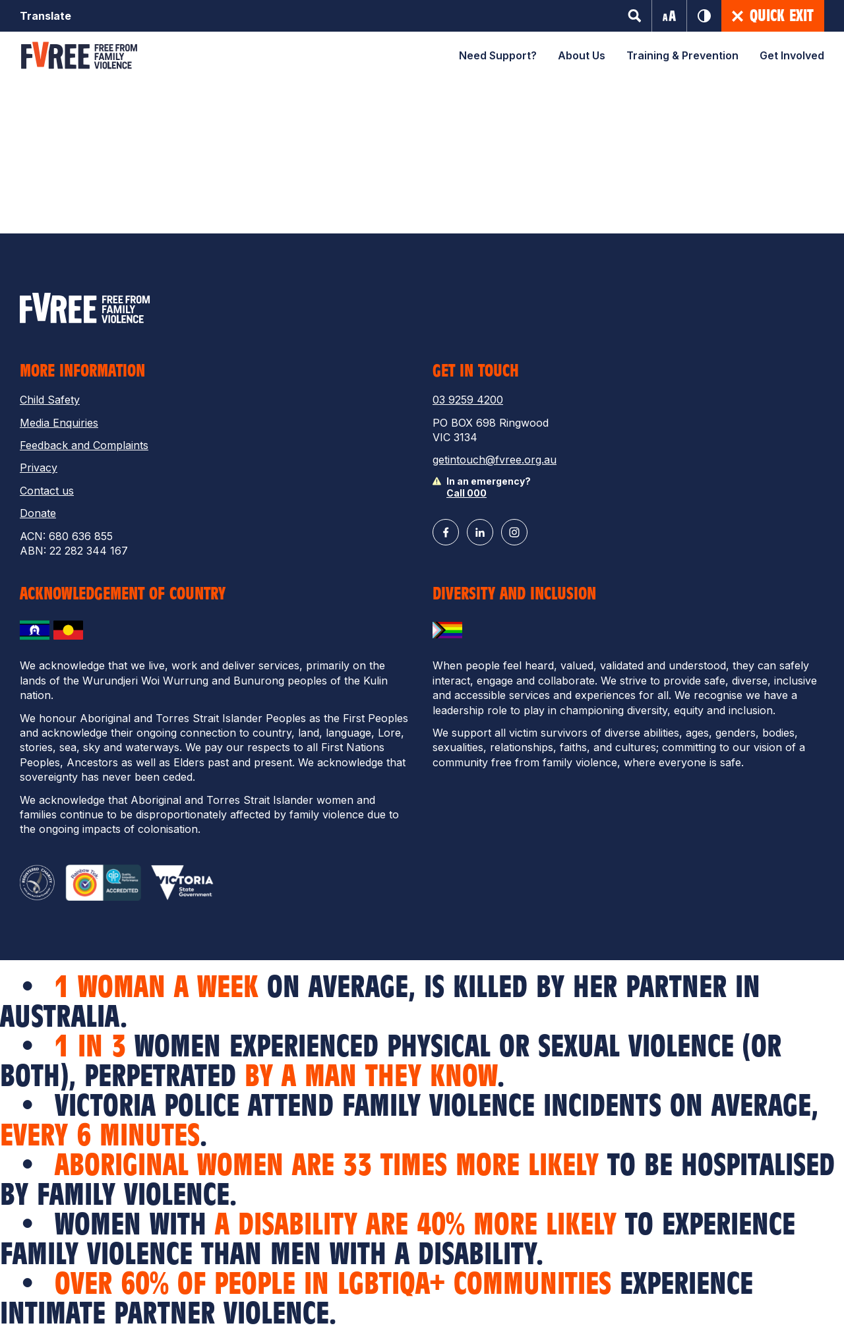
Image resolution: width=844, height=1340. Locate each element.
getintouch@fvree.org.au (495, 459)
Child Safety (50, 399)
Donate (38, 513)
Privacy (38, 467)
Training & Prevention (682, 55)
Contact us (47, 490)
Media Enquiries (59, 422)
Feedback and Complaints (84, 445)
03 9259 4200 (468, 399)
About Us (581, 55)
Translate (45, 15)
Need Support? (498, 55)
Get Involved (792, 55)
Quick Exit (773, 16)
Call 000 (466, 493)
